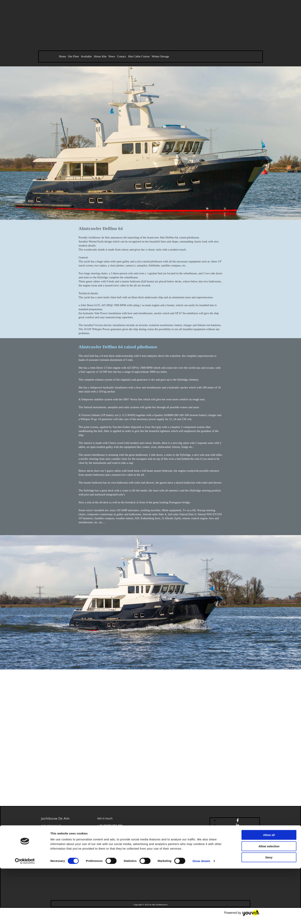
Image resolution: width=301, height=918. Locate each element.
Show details (201, 910)
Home (62, 56)
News (111, 56)
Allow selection (268, 895)
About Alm (100, 56)
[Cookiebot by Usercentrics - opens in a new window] (25, 910)
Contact (121, 56)
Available (86, 56)
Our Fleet (73, 56)
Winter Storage (160, 56)
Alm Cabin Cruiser (139, 56)
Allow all (269, 884)
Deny (269, 906)
